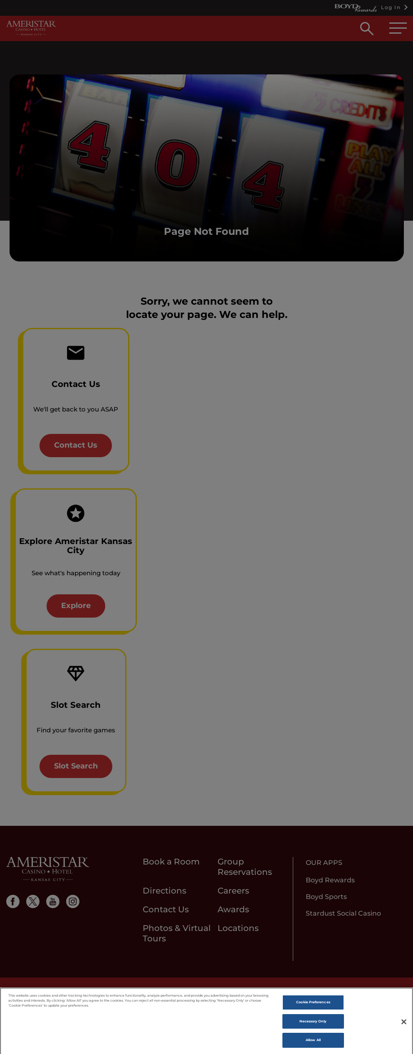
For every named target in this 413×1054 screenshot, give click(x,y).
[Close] (404, 1026)
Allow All (313, 1044)
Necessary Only (312, 1025)
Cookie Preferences (313, 1006)
